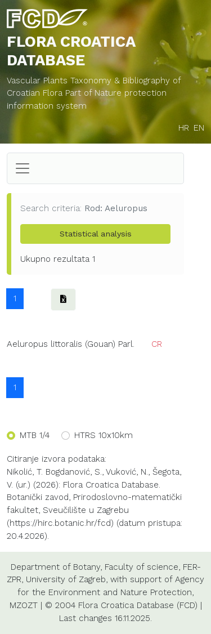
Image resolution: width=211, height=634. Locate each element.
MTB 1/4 (35, 435)
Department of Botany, (56, 567)
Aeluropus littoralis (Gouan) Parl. (70, 344)
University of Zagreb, (66, 579)
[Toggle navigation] (22, 168)
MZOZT (24, 605)
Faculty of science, (142, 567)
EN (199, 128)
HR (183, 128)
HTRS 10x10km (103, 435)
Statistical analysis (96, 233)
